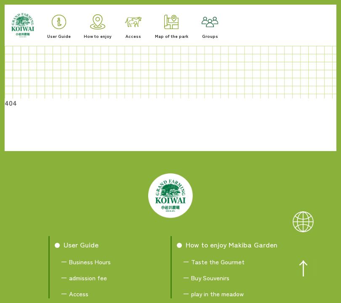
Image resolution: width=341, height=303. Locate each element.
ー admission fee (84, 277)
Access (133, 28)
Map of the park (172, 27)
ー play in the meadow (213, 293)
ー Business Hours (86, 261)
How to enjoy (98, 26)
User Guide (59, 27)
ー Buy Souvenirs (206, 277)
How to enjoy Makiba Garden (231, 244)
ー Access (74, 293)
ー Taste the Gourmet (214, 261)
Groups (210, 28)
